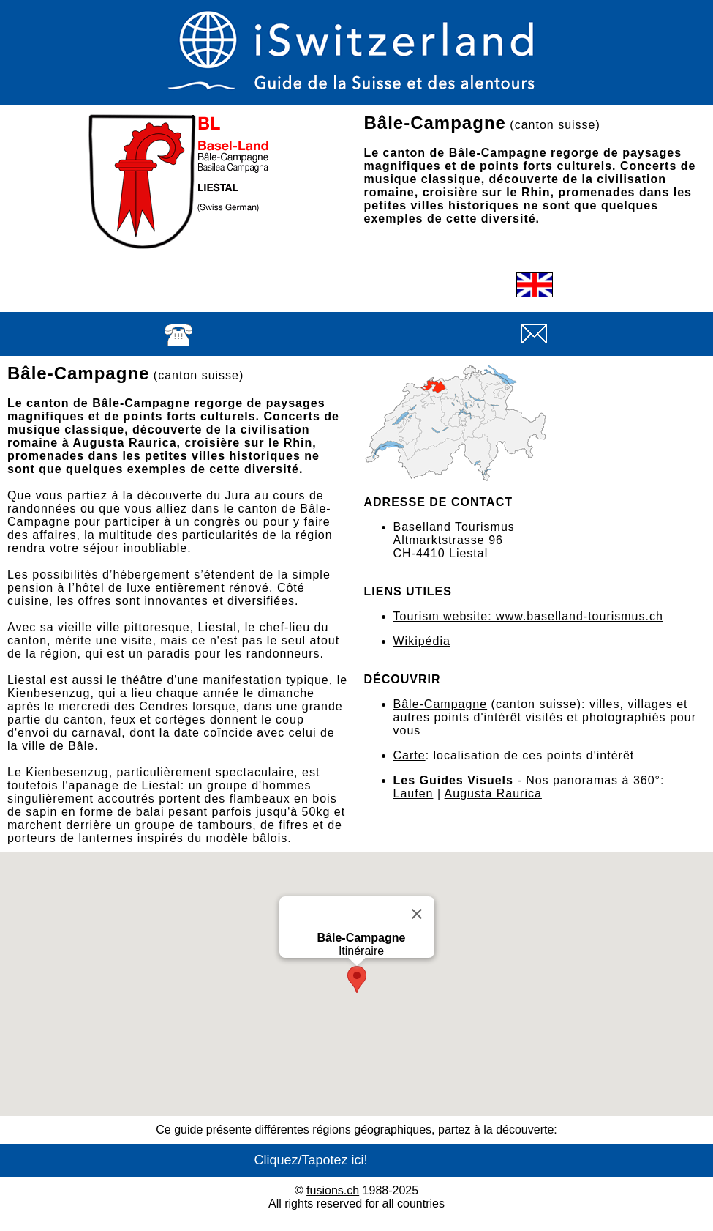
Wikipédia (421, 641)
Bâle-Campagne (440, 704)
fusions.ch (332, 1190)
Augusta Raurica (493, 793)
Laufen (413, 793)
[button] (356, 979)
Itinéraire (360, 951)
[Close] (416, 913)
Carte (409, 755)
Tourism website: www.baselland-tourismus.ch (528, 616)
